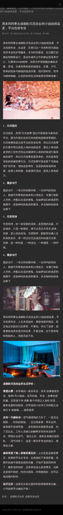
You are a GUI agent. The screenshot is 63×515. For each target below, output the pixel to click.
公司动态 (23, 8)
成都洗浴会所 (32, 496)
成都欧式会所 (17, 496)
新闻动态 (11, 8)
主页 (2, 8)
